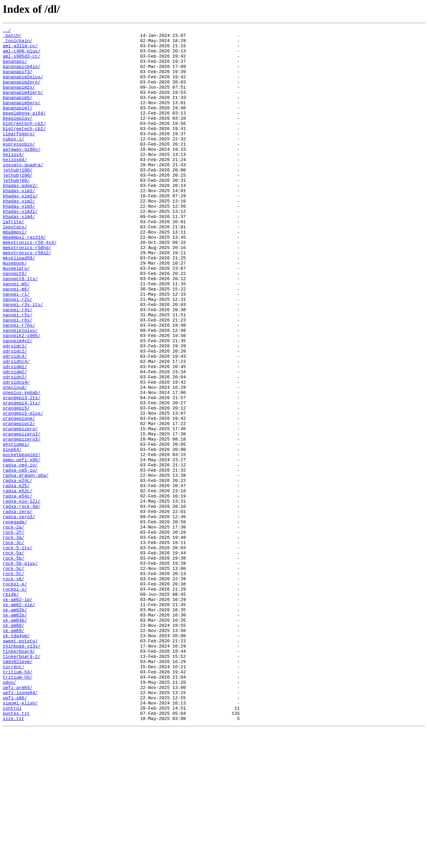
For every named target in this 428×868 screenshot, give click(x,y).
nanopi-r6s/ (17, 379)
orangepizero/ (20, 509)
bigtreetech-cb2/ (24, 149)
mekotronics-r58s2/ (27, 298)
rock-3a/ (13, 640)
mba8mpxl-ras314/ (24, 279)
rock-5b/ (13, 664)
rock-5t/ (13, 683)
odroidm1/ (15, 435)
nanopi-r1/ (16, 348)
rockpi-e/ (15, 695)
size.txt (13, 857)
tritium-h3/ (17, 801)
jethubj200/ (17, 205)
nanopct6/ (15, 323)
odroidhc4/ (16, 428)
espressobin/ (19, 168)
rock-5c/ (13, 677)
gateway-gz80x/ (21, 174)
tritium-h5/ (17, 807)
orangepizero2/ (21, 515)
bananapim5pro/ (21, 118)
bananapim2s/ (19, 99)
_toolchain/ (17, 43)
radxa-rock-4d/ (21, 602)
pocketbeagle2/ (21, 540)
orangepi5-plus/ (23, 490)
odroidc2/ (15, 416)
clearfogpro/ (19, 155)
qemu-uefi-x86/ (21, 546)
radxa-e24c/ (17, 571)
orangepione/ (19, 497)
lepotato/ (15, 267)
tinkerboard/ (19, 776)
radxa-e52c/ (17, 584)
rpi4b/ (11, 708)
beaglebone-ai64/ (24, 130)
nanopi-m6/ (16, 341)
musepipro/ (16, 317)
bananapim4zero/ (23, 105)
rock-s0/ (13, 689)
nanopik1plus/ (20, 391)
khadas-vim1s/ (20, 230)
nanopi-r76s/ (19, 385)
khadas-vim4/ (19, 254)
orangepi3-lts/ (21, 472)
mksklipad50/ (19, 304)
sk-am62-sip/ (19, 720)
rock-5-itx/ (17, 652)
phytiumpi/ (16, 528)
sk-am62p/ (15, 733)
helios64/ (15, 186)
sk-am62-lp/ (17, 714)
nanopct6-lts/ (20, 329)
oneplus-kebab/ (21, 466)
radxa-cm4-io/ (20, 553)
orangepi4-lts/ (21, 478)
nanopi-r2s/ (17, 354)
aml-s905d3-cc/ (21, 62)
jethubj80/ (16, 211)
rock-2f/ (13, 633)
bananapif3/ (17, 81)
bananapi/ (15, 68)
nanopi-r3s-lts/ (23, 360)
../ (7, 31)
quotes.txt (16, 851)
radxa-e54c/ (17, 590)
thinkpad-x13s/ (21, 770)
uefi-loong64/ (20, 826)
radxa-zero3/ (19, 615)
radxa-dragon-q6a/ (26, 565)
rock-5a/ (13, 658)
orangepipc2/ (19, 503)
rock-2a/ (13, 627)
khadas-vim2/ (19, 236)
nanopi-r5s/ (17, 372)
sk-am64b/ (15, 739)
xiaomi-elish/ (20, 838)
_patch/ (12, 37)
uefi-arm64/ (17, 820)
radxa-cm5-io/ (20, 559)
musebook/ (15, 310)
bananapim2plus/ (23, 87)
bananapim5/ (17, 112)
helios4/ (13, 180)
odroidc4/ (15, 422)
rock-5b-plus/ (20, 671)
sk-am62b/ (15, 726)
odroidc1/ (15, 410)
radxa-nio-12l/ (21, 596)
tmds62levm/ (17, 789)
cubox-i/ (13, 161)
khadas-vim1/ (19, 223)
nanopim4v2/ (17, 404)
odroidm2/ (15, 441)
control (12, 844)
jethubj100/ (17, 199)
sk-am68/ (13, 745)
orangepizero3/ (21, 522)
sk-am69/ (13, 751)
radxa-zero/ (17, 608)
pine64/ (12, 534)
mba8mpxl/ (15, 273)
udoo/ (9, 813)
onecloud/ (15, 459)
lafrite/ (13, 261)
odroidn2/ (15, 447)
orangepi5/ (16, 484)
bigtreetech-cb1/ (24, 143)
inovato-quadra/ (23, 192)
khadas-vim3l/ (20, 248)
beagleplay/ (17, 137)
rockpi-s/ (15, 702)
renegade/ (15, 621)
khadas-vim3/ (19, 242)
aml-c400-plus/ (21, 56)
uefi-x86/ (15, 832)
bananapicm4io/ (21, 74)
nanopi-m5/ (16, 335)
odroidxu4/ (16, 453)
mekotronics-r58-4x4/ (30, 286)
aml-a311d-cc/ (20, 50)
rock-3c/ (13, 646)
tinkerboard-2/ (21, 782)
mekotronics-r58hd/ (27, 292)
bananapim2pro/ (21, 93)
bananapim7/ (17, 124)
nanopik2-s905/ (21, 397)
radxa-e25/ (16, 577)
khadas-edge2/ (20, 217)
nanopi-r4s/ (17, 366)
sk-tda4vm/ (16, 757)
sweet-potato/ (20, 764)
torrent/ (13, 795)
